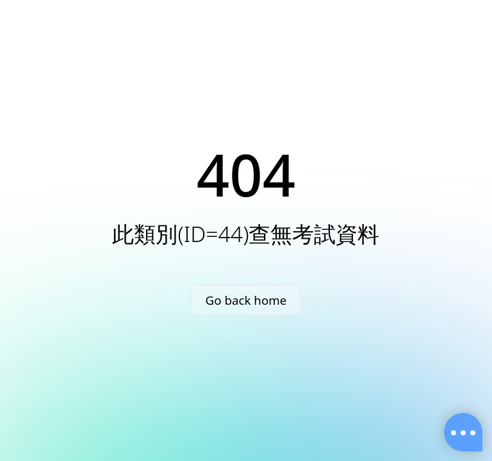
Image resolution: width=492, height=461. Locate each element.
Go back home (246, 300)
